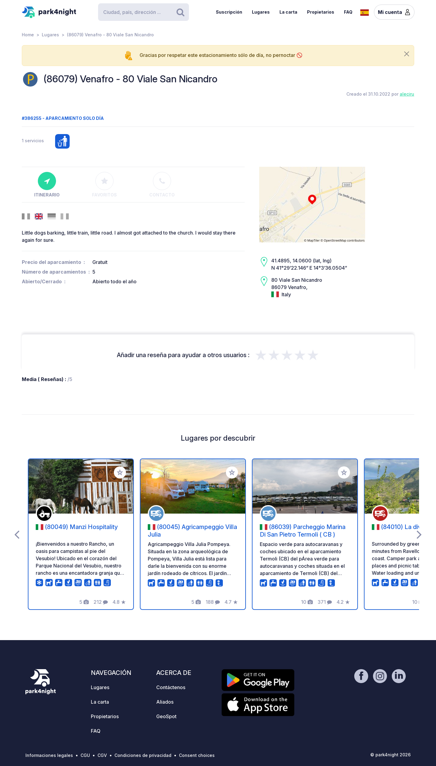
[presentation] (16, 534)
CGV (102, 755)
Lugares (261, 12)
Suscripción (229, 12)
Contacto (162, 184)
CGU (85, 755)
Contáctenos (170, 687)
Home (28, 34)
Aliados (164, 702)
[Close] (406, 53)
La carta (288, 12)
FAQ (348, 12)
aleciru (407, 94)
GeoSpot (166, 716)
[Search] (143, 12)
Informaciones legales (49, 755)
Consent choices (197, 755)
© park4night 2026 (390, 754)
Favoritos (104, 184)
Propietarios (320, 12)
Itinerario (47, 184)
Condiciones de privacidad (142, 755)
